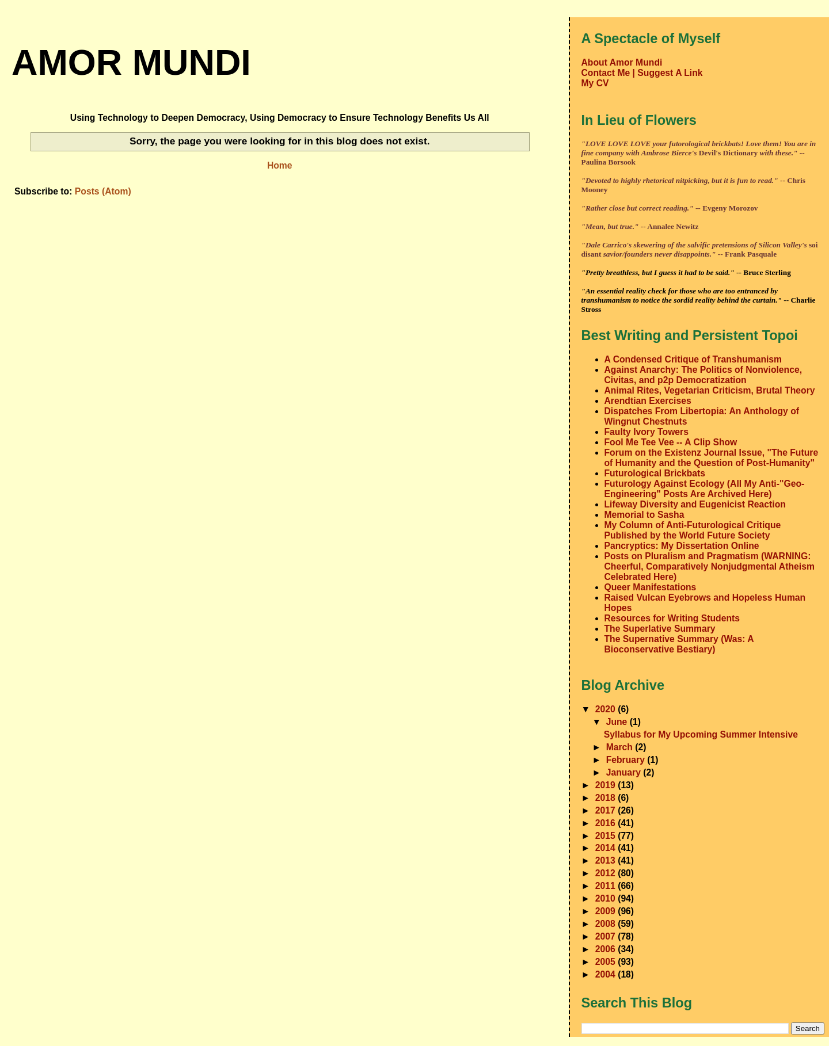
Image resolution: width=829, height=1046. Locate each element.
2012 (606, 873)
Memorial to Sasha (644, 515)
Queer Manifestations (650, 587)
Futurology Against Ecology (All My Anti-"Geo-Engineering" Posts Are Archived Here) (704, 489)
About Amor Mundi (622, 62)
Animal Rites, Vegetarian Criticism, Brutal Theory (709, 390)
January (625, 772)
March (621, 747)
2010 (606, 898)
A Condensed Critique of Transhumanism (693, 359)
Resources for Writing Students (672, 618)
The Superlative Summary (660, 628)
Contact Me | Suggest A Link (642, 73)
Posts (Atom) (103, 191)
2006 (606, 949)
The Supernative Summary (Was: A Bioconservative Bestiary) (679, 644)
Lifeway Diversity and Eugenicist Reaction (695, 504)
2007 (606, 936)
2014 (606, 848)
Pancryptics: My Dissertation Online (681, 546)
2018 (606, 798)
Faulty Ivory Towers (646, 432)
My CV (595, 83)
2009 (606, 911)
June (618, 722)
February (627, 760)
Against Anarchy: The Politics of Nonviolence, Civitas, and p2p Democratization (703, 375)
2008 (606, 924)
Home (279, 165)
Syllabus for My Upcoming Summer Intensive (701, 734)
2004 (606, 974)
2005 (606, 962)
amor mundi (131, 62)
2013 (606, 860)
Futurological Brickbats (655, 473)
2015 (606, 836)
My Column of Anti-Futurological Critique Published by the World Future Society (692, 530)
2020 (606, 709)
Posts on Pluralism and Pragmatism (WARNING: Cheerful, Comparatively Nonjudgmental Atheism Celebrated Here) (709, 566)
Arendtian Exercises (647, 401)
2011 (606, 886)
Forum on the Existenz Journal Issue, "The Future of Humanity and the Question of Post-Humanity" (711, 458)
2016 (606, 823)
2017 (606, 810)
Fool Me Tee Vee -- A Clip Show (670, 442)
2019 (606, 785)
